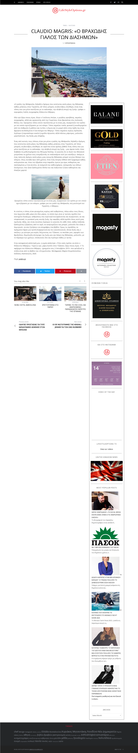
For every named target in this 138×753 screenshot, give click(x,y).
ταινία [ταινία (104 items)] (38, 741)
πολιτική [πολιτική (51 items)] (95, 738)
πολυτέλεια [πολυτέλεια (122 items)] (104, 737)
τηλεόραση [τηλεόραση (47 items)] (55, 741)
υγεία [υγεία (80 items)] (61, 741)
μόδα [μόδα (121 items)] (64, 737)
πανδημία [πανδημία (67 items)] (89, 738)
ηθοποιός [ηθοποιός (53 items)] (112, 735)
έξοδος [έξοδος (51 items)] (21, 735)
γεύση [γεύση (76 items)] (68, 735)
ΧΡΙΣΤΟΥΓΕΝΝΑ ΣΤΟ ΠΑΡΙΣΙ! (50, 306)
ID (14, 2)
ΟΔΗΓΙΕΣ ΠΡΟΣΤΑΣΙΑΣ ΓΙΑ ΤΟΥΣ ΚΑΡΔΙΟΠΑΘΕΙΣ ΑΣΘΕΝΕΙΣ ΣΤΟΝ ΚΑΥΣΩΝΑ (32, 326)
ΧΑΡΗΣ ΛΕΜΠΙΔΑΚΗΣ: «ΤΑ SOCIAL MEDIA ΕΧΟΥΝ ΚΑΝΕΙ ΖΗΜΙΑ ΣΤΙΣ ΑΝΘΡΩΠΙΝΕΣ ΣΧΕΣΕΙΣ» (106, 514)
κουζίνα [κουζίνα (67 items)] (32, 738)
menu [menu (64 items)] (35, 732)
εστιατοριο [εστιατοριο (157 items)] (88, 734)
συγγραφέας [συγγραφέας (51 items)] (23, 741)
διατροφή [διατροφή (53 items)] (73, 735)
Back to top (119, 749)
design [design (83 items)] (22, 731)
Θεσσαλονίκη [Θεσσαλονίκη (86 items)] (55, 731)
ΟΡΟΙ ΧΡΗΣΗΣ (47, 2)
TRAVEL (65, 25)
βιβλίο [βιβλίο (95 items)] (40, 734)
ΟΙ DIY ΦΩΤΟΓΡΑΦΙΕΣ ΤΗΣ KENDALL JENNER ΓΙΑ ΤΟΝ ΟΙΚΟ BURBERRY (68, 324)
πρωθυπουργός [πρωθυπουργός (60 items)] (117, 738)
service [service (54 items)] (39, 732)
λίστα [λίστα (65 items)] (52, 738)
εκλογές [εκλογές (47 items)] (79, 735)
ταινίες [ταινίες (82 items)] (45, 741)
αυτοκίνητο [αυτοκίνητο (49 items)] (33, 735)
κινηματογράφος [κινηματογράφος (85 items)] (21, 738)
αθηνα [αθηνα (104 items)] (27, 734)
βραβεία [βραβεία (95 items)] (48, 734)
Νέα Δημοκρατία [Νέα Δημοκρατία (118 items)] (107, 731)
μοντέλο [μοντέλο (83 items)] (57, 738)
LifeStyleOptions (70, 43)
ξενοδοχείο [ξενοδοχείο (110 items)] (79, 737)
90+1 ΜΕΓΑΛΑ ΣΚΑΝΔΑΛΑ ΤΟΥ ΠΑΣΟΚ (105, 547)
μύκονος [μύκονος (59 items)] (70, 738)
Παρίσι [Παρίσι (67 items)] (118, 732)
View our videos (106, 449)
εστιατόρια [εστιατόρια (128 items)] (102, 734)
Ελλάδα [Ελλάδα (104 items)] (45, 731)
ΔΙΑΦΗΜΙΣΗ (21, 2)
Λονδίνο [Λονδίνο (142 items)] (92, 731)
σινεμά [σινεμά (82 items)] (17, 741)
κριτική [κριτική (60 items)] (37, 738)
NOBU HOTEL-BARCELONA (25, 305)
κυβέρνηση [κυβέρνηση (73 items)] (44, 738)
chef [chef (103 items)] (16, 731)
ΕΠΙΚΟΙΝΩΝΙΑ (30, 2)
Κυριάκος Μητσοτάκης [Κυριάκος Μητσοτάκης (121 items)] (74, 731)
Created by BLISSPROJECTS (36, 749)
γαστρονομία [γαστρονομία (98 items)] (58, 734)
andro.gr (22, 259)
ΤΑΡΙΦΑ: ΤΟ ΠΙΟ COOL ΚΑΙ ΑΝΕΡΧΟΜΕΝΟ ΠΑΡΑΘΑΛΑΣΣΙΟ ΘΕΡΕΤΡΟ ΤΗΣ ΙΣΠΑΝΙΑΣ (75, 308)
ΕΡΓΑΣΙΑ (38, 2)
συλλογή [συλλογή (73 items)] (31, 741)
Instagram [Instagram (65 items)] (28, 732)
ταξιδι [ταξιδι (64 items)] (50, 741)
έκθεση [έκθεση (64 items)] (16, 735)
